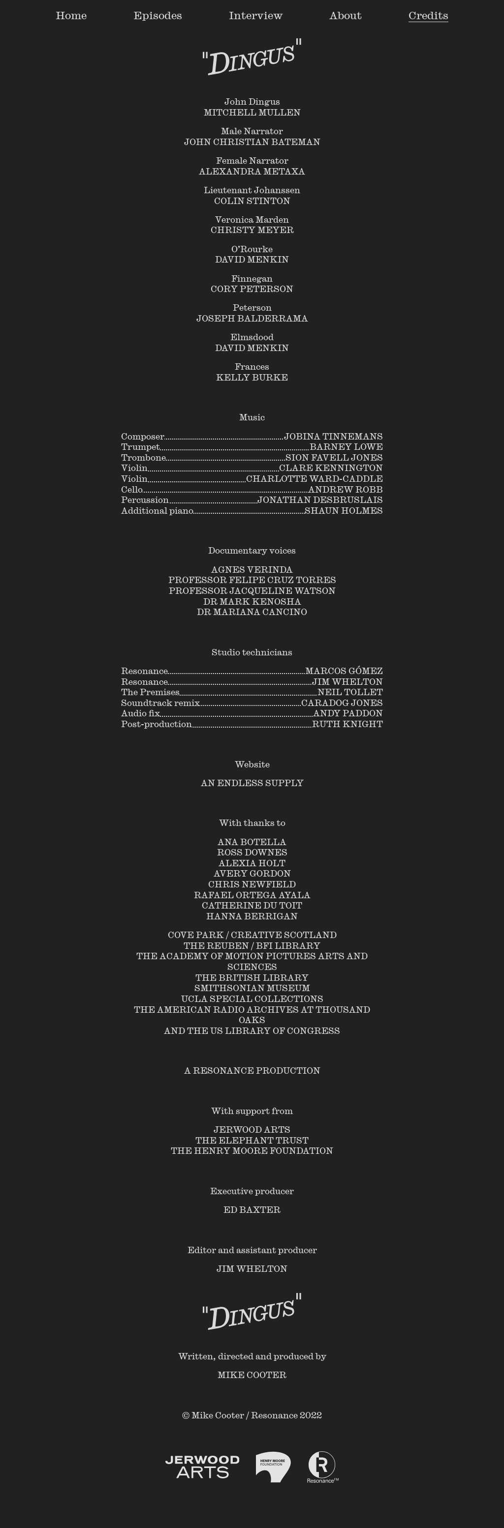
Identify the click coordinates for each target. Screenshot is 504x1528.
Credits (428, 15)
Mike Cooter (252, 1375)
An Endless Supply (252, 783)
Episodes (157, 15)
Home (71, 15)
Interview (256, 15)
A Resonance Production (252, 1070)
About (345, 15)
